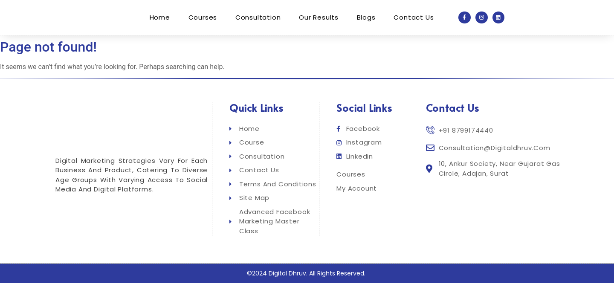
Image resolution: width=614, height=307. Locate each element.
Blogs (365, 17)
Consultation (258, 17)
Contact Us (413, 17)
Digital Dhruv (287, 273)
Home (160, 17)
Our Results (319, 17)
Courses (203, 17)
